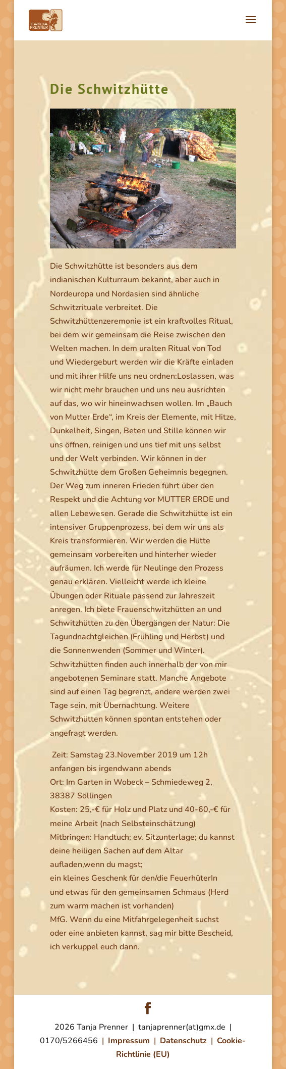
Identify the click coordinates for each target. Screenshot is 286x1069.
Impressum (131, 1040)
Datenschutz (185, 1040)
